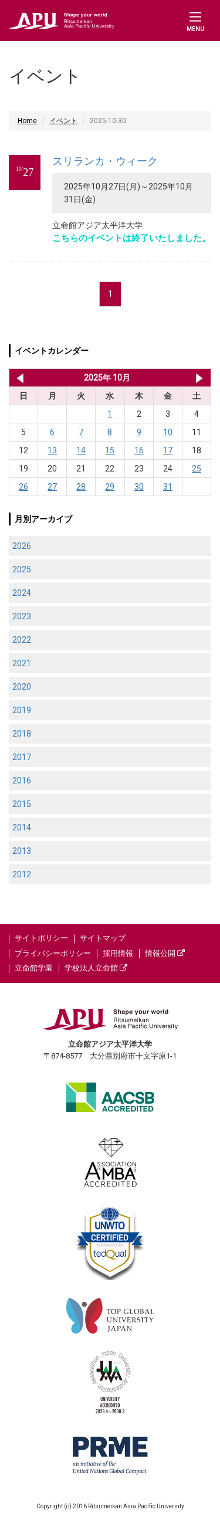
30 (139, 486)
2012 (21, 874)
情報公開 (165, 953)
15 (109, 450)
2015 (21, 804)
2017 (21, 757)
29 (109, 486)
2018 (21, 733)
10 (167, 432)
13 (52, 450)
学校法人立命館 (96, 968)
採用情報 (118, 953)
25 (196, 468)
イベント (63, 121)
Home (27, 121)
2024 (21, 593)
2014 (21, 827)
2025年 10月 (107, 377)
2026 (21, 546)
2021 (21, 663)
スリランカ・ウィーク (105, 161)
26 (23, 486)
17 (167, 450)
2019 (21, 710)
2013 (21, 851)
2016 (21, 780)
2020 (21, 686)
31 (167, 486)
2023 (21, 616)
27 (52, 486)
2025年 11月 (199, 377)
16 (139, 450)
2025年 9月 (18, 377)
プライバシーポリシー (53, 953)
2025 (21, 569)
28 (81, 486)
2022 (21, 639)
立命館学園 (34, 968)
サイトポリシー (41, 938)
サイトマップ (103, 938)
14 (81, 450)
